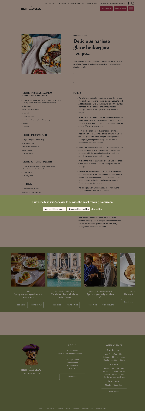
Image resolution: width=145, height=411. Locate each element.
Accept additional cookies (55, 209)
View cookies (96, 209)
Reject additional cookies (79, 209)
